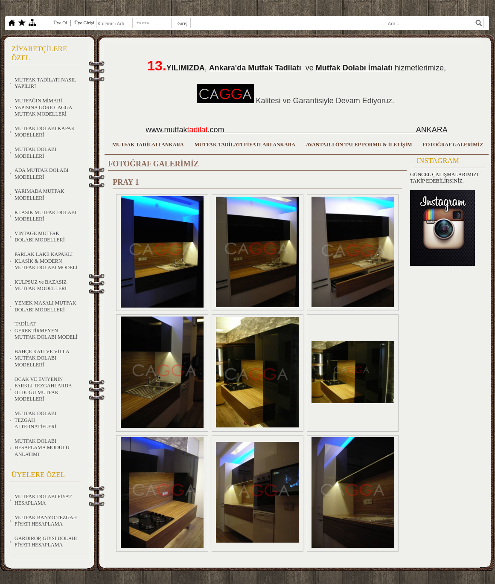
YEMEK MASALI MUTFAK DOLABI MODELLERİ (45, 306)
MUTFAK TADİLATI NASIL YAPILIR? (45, 83)
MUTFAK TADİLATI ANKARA (148, 145)
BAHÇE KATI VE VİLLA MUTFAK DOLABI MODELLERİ (42, 358)
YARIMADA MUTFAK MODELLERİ (39, 194)
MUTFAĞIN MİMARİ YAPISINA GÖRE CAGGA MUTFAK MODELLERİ (43, 107)
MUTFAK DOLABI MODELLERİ (35, 152)
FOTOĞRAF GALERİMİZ (453, 145)
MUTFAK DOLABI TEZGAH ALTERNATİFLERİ (35, 420)
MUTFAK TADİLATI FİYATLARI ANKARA (245, 145)
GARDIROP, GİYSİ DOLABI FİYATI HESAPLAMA (46, 541)
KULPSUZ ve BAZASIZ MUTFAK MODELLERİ (41, 285)
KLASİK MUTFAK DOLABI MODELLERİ (45, 215)
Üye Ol (60, 22)
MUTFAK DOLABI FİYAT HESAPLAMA (43, 500)
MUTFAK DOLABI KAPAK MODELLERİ (45, 131)
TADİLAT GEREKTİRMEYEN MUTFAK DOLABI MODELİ (46, 330)
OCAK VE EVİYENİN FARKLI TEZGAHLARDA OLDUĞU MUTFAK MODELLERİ (43, 389)
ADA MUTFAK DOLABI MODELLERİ (41, 173)
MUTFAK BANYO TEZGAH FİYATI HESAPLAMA (46, 520)
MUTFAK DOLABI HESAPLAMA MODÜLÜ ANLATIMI (42, 447)
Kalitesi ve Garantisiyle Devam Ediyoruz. (325, 100)
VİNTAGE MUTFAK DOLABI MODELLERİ (40, 236)
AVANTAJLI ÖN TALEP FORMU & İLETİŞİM (359, 145)
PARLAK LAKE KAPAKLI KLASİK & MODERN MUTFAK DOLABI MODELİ (46, 260)
